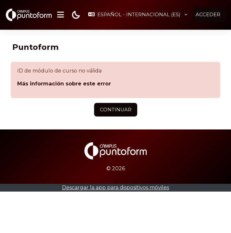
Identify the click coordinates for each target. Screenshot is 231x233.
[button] (137, 14)
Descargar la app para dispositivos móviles (115, 187)
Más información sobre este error (64, 83)
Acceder (208, 14)
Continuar (115, 109)
